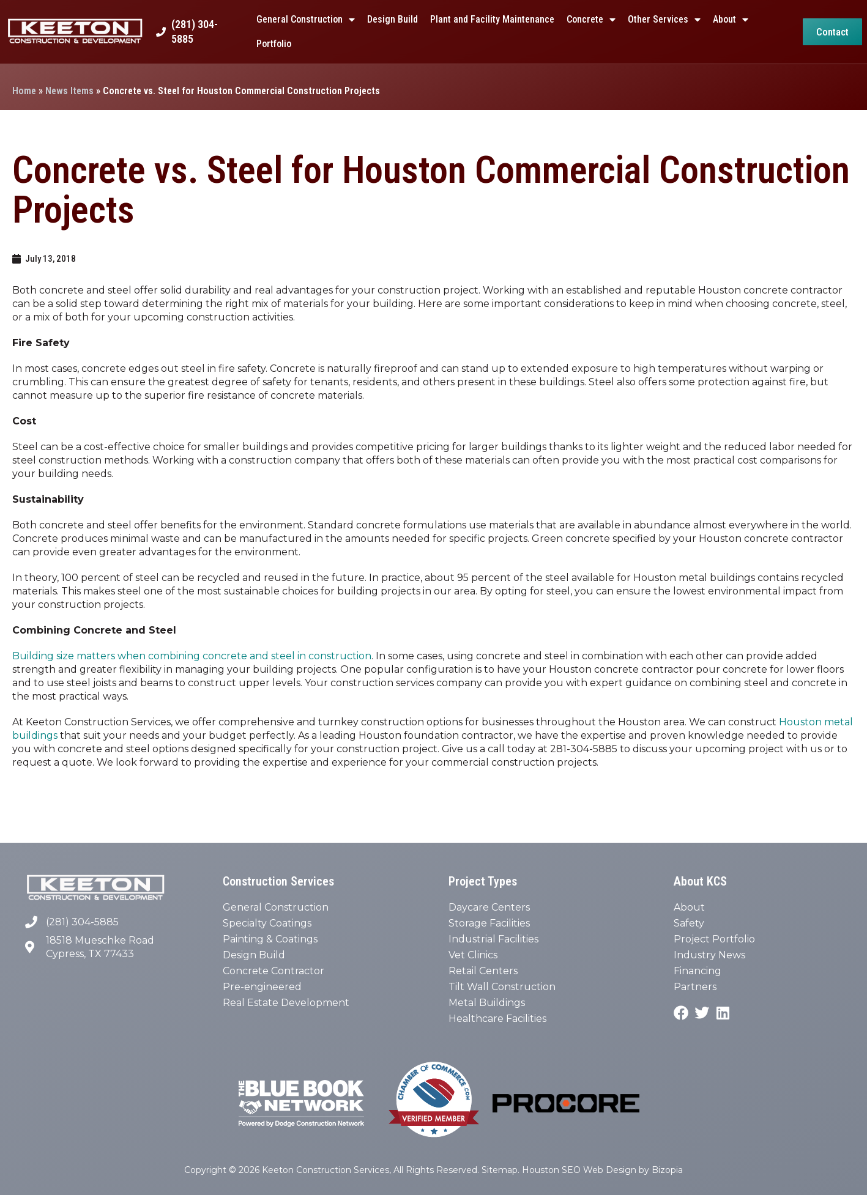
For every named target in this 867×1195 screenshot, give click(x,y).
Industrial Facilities (493, 939)
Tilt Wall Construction (502, 987)
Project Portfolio (714, 939)
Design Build (392, 19)
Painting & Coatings (270, 939)
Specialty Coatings (267, 923)
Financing (697, 971)
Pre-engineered (262, 987)
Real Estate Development (286, 1002)
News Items (69, 91)
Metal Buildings (486, 1002)
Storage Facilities (489, 923)
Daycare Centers (489, 907)
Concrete (591, 20)
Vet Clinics (472, 955)
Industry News (709, 955)
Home (24, 91)
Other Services (664, 20)
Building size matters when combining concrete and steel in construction (191, 656)
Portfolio (273, 44)
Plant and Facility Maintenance (492, 19)
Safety (689, 923)
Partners (695, 987)
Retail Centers (483, 971)
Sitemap (500, 1169)
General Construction (305, 20)
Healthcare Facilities (497, 1018)
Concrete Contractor (273, 971)
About (730, 20)
